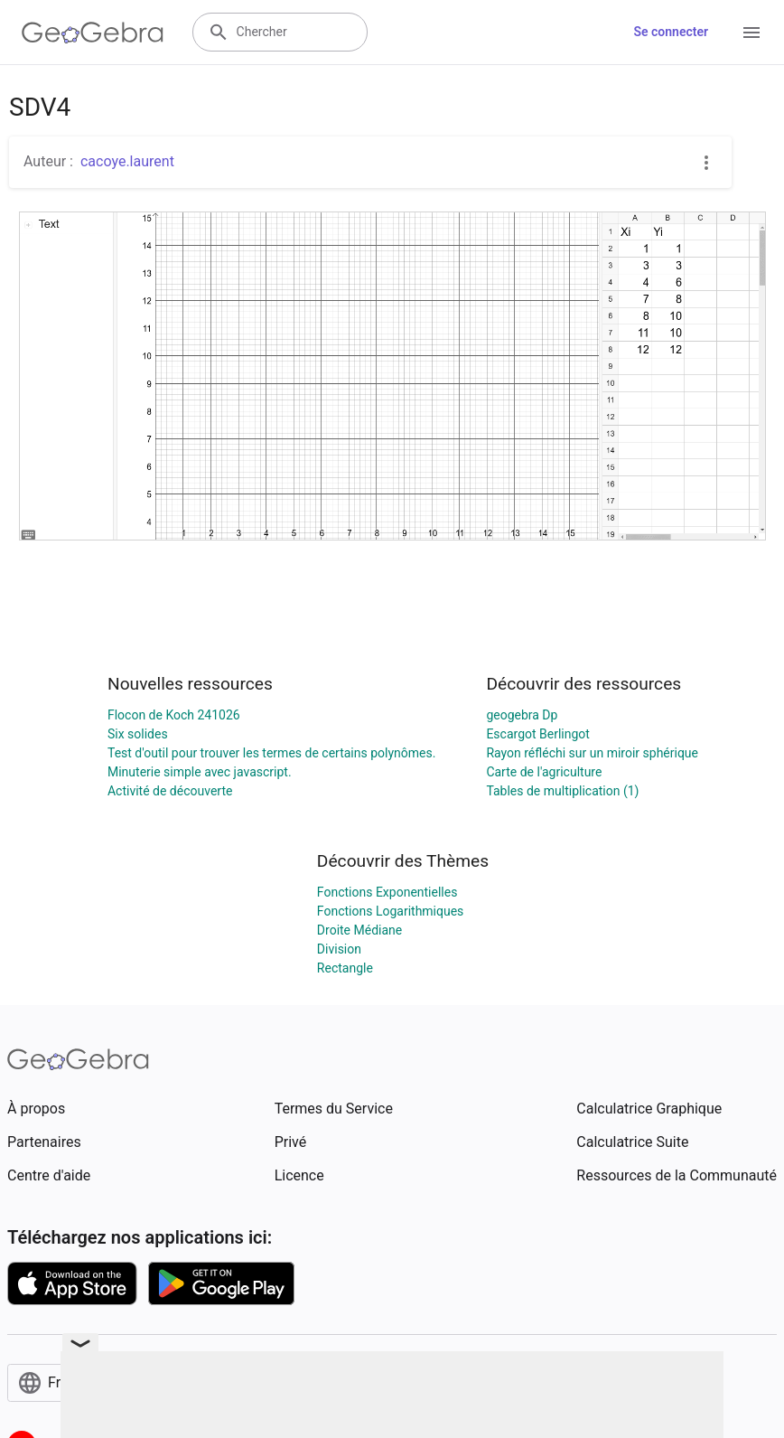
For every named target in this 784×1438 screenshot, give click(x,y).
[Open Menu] (751, 32)
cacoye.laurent (127, 161)
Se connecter (670, 31)
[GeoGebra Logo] (92, 32)
